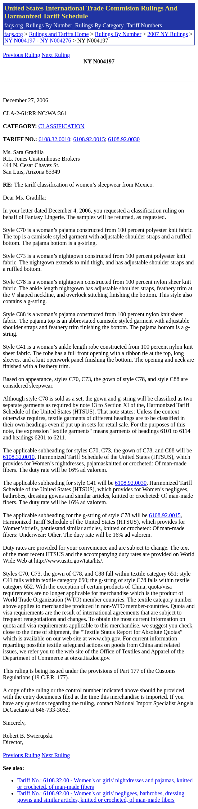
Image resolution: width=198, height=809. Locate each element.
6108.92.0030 (124, 139)
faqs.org (13, 25)
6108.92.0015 (89, 139)
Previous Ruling (21, 55)
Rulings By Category (99, 25)
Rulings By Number (49, 25)
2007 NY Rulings (168, 34)
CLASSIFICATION (62, 126)
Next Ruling (56, 55)
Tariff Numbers (144, 25)
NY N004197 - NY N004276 (37, 40)
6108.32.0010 (54, 139)
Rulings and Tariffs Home (59, 34)
